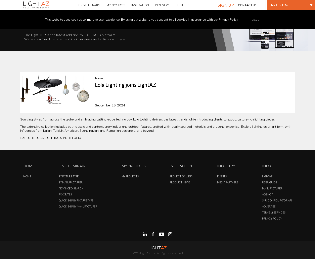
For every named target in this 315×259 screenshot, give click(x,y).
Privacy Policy (228, 19)
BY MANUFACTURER (71, 182)
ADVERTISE (269, 206)
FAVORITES (65, 194)
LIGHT (182, 5)
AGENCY (267, 194)
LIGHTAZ (267, 176)
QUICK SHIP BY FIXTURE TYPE (76, 200)
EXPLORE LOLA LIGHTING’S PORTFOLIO (50, 138)
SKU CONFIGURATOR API (277, 200)
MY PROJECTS (130, 176)
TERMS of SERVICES (273, 212)
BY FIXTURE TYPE (69, 176)
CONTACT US (247, 5)
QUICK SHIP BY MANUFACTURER (78, 206)
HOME (27, 176)
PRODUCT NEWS (180, 182)
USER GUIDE (269, 182)
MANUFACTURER (272, 188)
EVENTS (222, 176)
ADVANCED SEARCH (71, 188)
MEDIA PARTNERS (227, 182)
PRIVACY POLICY (272, 218)
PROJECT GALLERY (181, 176)
